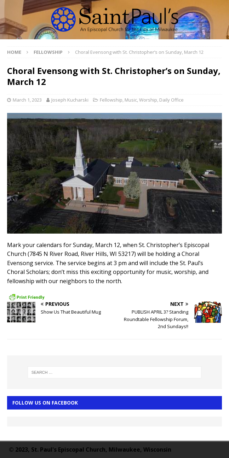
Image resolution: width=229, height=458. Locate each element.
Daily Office (171, 100)
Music (131, 100)
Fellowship (111, 100)
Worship (148, 100)
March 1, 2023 (27, 100)
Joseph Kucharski (69, 100)
